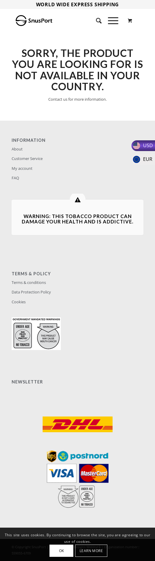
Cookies (19, 301)
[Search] (96, 20)
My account (22, 168)
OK (61, 550)
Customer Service (27, 158)
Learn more (91, 550)
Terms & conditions (29, 282)
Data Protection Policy (31, 292)
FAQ (15, 178)
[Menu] (110, 20)
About (17, 149)
